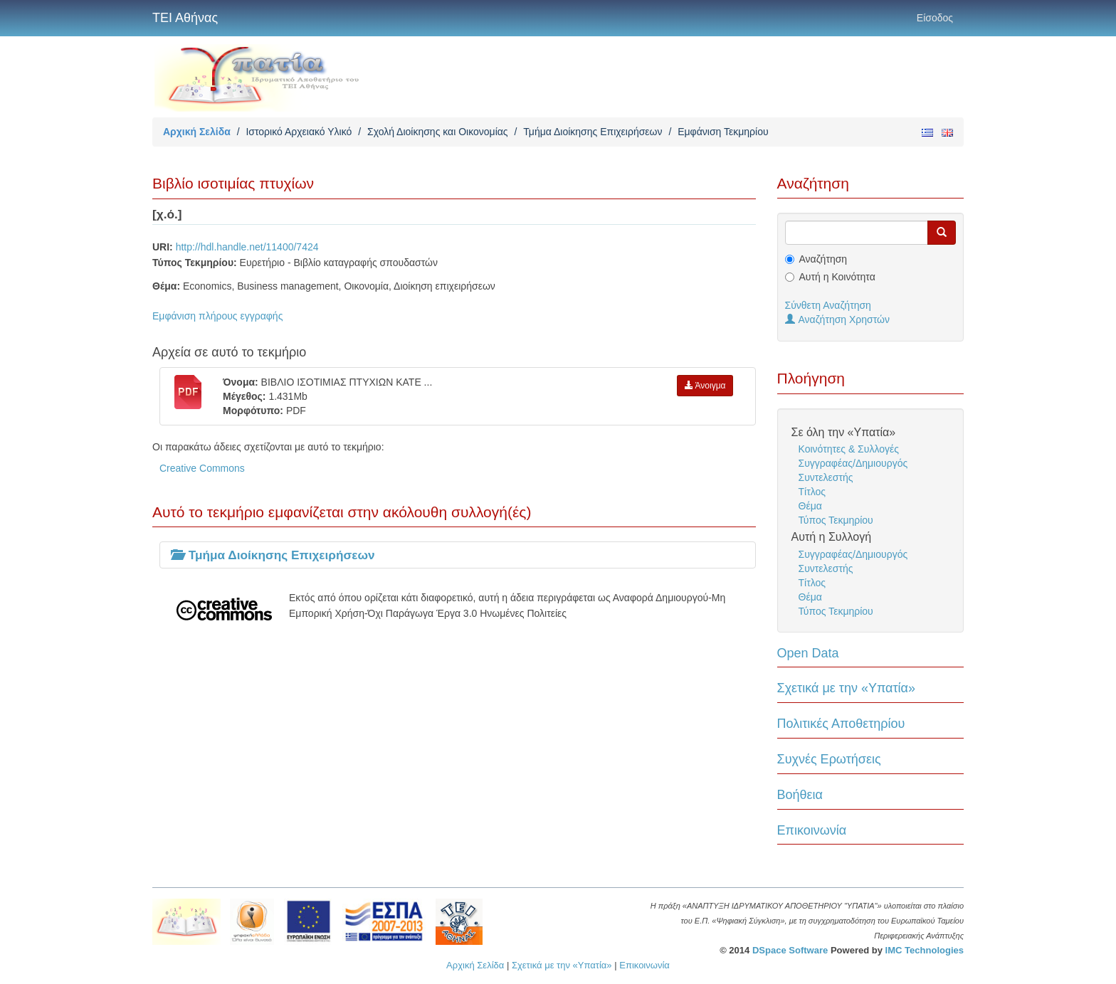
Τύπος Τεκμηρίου (836, 520)
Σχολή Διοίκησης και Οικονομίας (437, 131)
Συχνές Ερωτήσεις (829, 759)
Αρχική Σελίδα (197, 131)
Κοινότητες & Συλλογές (849, 449)
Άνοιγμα (705, 386)
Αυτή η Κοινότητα (837, 276)
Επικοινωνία (812, 830)
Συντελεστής (826, 477)
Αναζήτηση (823, 259)
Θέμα (810, 506)
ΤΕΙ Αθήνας (185, 18)
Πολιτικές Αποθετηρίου (841, 723)
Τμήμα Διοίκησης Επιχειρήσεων (592, 131)
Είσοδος (935, 17)
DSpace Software (790, 950)
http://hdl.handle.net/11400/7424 (247, 247)
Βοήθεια (800, 795)
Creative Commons (202, 468)
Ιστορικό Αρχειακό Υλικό (299, 131)
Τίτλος (812, 491)
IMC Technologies (924, 950)
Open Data (808, 653)
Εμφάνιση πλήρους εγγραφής (217, 316)
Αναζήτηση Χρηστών (837, 319)
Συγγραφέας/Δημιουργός (853, 463)
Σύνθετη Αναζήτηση (828, 305)
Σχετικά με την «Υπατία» (846, 688)
